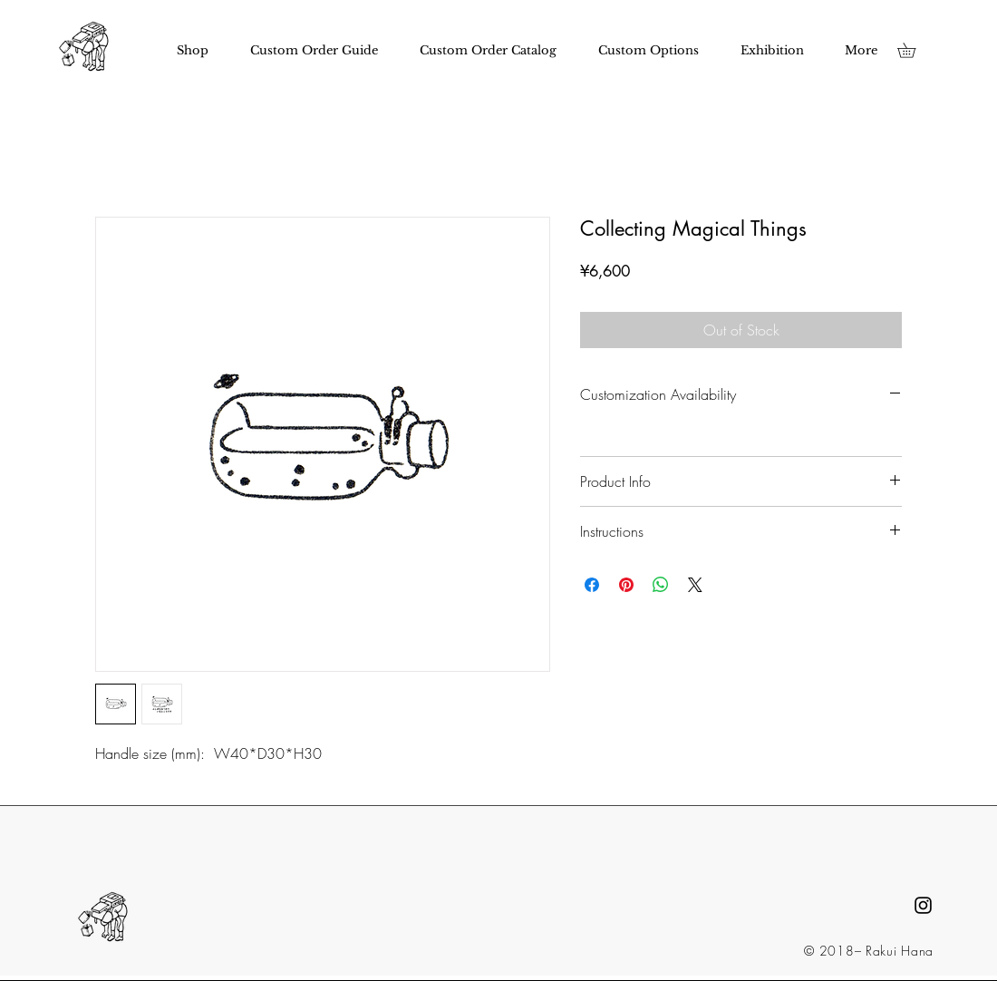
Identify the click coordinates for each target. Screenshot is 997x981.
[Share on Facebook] (592, 585)
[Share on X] (695, 585)
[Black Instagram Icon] (923, 905)
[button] (913, 50)
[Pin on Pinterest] (626, 585)
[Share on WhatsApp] (661, 585)
